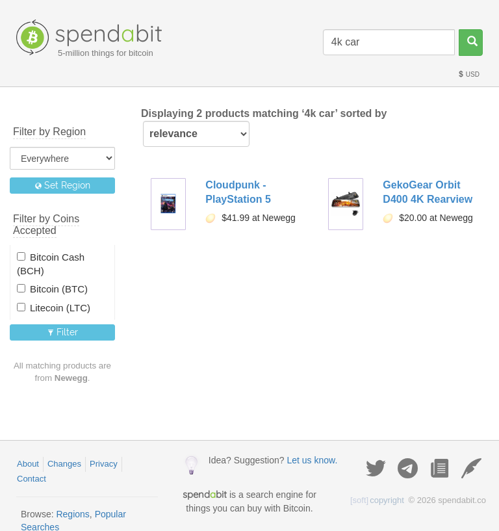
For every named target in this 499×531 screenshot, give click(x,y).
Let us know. (312, 460)
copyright (377, 500)
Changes (64, 464)
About (28, 464)
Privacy (104, 464)
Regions (72, 514)
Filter (62, 332)
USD (468, 74)
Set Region (62, 185)
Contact (31, 479)
